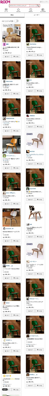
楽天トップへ (44, 2)
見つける (18, 10)
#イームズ (29, 154)
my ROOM (43, 10)
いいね (16, 56)
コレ (8, 56)
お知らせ (30, 10)
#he (8, 86)
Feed (6, 10)
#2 (7, 160)
